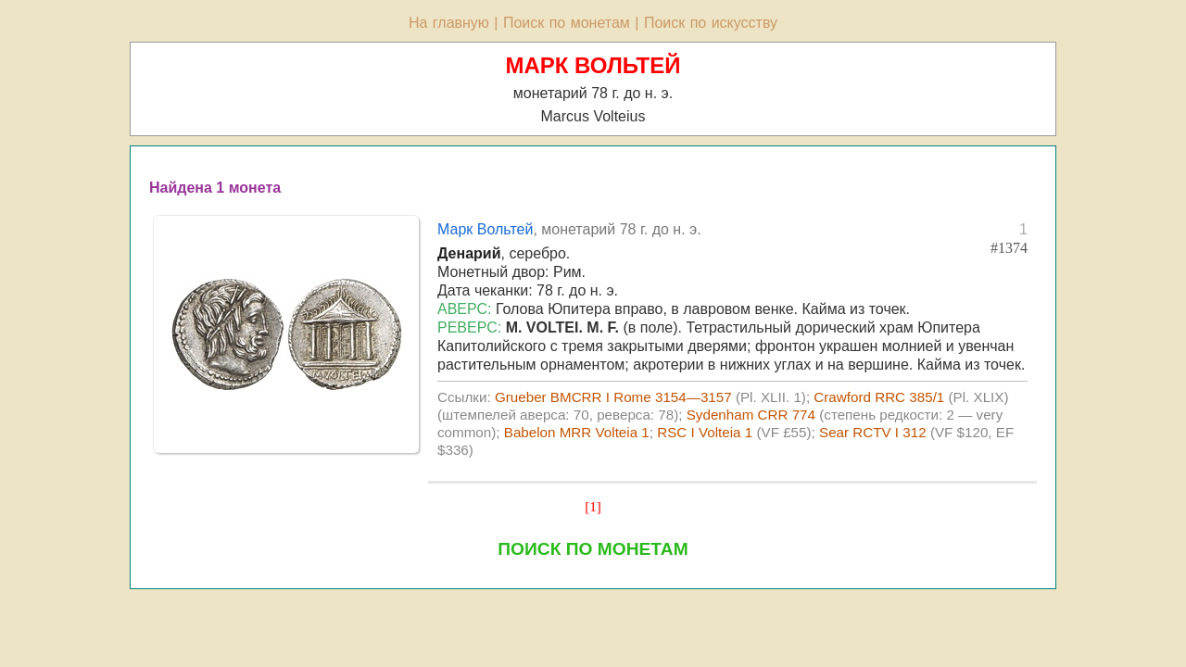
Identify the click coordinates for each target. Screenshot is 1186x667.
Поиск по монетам (566, 23)
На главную (449, 23)
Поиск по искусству (710, 23)
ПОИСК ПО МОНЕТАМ (593, 549)
